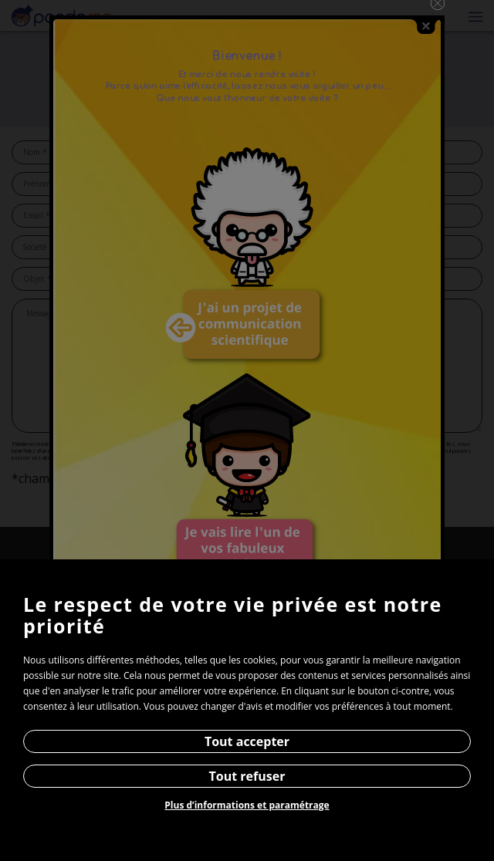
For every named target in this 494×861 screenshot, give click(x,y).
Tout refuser (247, 776)
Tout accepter (247, 741)
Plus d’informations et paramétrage (246, 805)
